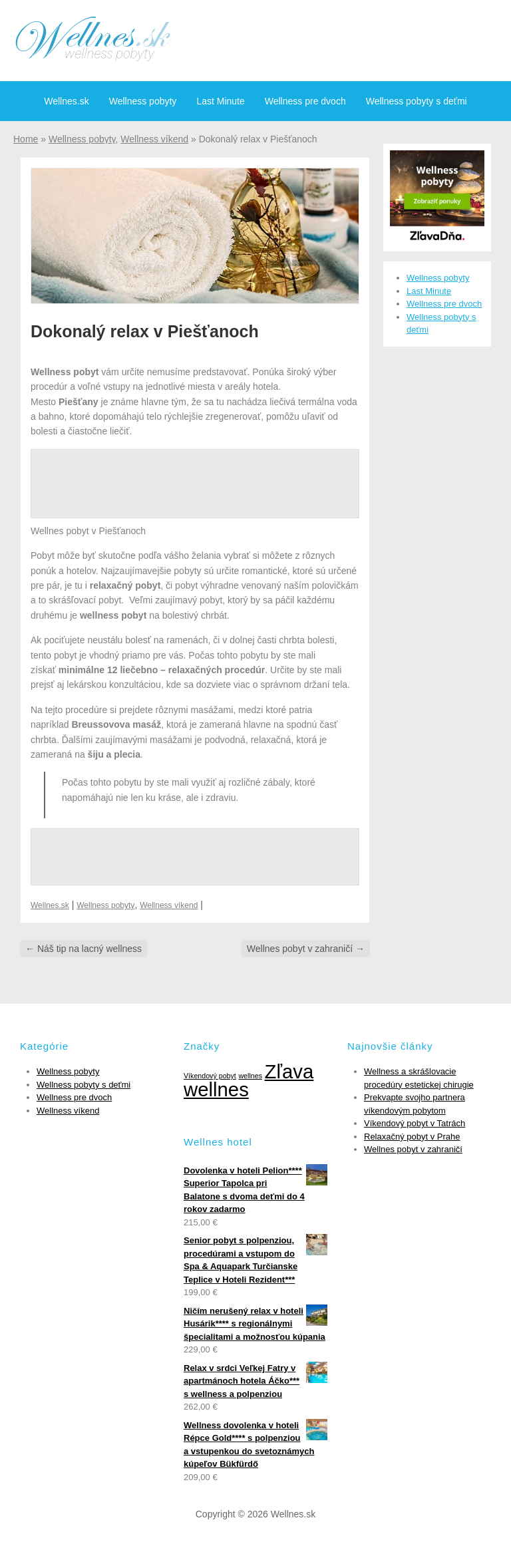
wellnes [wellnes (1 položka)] (250, 1076)
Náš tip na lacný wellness (83, 948)
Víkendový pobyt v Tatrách (414, 1123)
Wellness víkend (154, 139)
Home (25, 139)
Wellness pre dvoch (305, 101)
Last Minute (220, 101)
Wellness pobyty (143, 101)
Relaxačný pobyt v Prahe (412, 1137)
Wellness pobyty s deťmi (416, 101)
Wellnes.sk (66, 101)
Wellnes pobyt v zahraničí (306, 948)
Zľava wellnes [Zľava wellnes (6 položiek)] (248, 1080)
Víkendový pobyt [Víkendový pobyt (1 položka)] (210, 1076)
